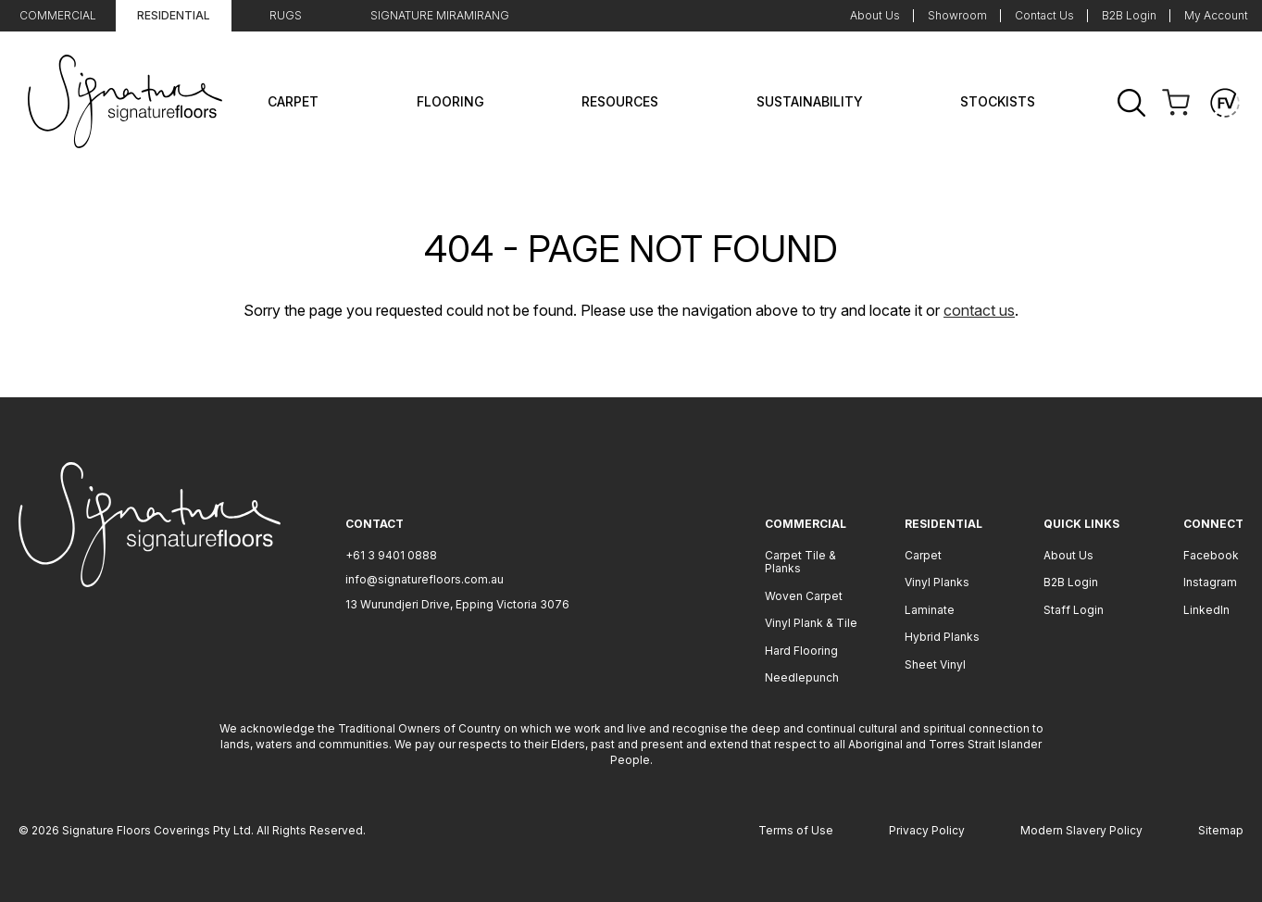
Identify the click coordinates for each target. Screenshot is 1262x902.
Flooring (450, 101)
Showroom (957, 15)
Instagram (1210, 582)
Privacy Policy (927, 830)
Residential (173, 15)
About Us (875, 15)
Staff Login (1073, 610)
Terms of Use (795, 830)
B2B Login (1129, 15)
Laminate (930, 610)
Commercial (57, 15)
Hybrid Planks (942, 637)
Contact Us (1044, 15)
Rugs (285, 15)
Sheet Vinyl (935, 664)
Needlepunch (802, 677)
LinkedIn (1206, 610)
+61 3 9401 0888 (391, 555)
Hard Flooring (801, 651)
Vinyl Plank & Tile (811, 623)
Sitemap (1220, 830)
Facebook (1211, 555)
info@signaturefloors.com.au (424, 579)
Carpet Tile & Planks (800, 561)
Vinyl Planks (937, 582)
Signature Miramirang (439, 15)
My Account (1216, 15)
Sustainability (809, 101)
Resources (619, 101)
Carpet (293, 101)
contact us (979, 310)
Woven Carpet (804, 596)
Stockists (997, 101)
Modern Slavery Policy (1081, 830)
